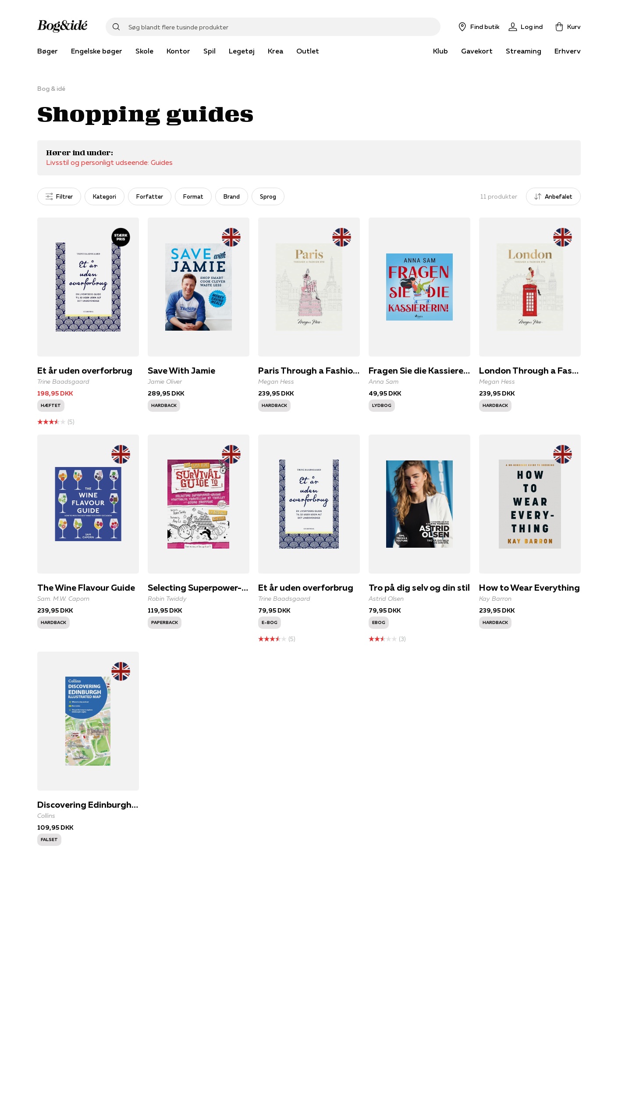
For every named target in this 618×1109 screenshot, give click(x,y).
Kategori (104, 196)
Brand (232, 196)
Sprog (268, 196)
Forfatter (149, 196)
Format (193, 196)
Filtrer (59, 196)
